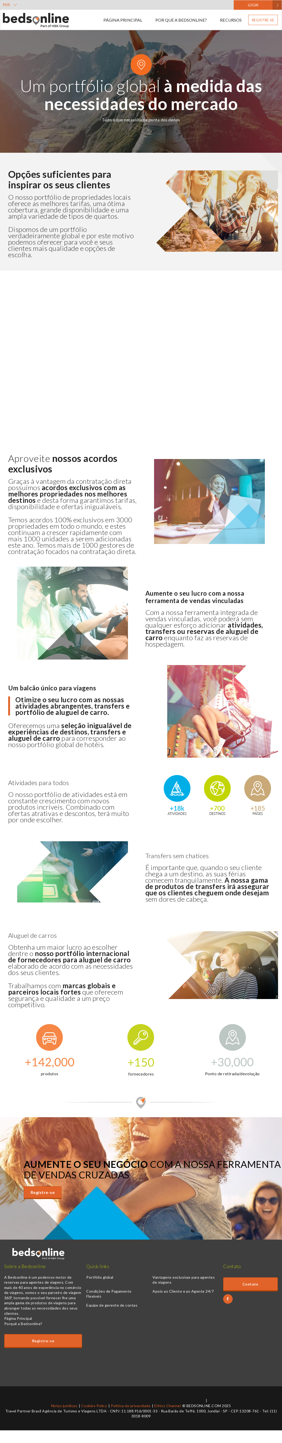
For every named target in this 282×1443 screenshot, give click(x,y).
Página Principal (122, 19)
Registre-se (263, 20)
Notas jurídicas (64, 1405)
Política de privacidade (130, 1405)
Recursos (230, 19)
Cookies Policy (94, 1405)
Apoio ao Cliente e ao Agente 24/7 (183, 1291)
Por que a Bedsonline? (181, 19)
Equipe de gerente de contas (111, 1305)
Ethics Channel (167, 1405)
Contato (250, 1284)
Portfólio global (99, 1277)
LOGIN (253, 5)
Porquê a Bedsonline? (23, 1323)
